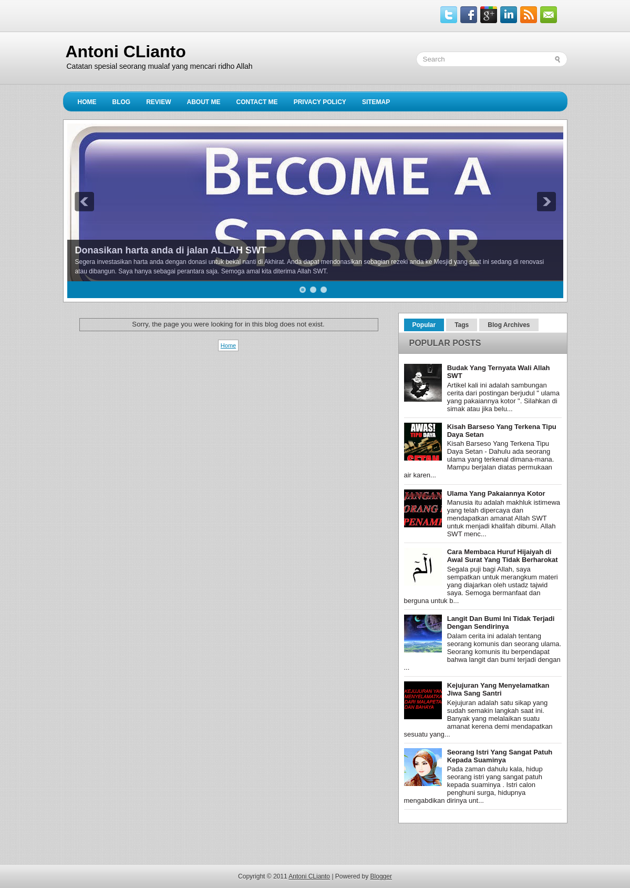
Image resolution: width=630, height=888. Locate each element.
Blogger (381, 876)
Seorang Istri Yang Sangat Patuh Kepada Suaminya (500, 756)
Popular (424, 325)
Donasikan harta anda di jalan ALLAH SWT (170, 250)
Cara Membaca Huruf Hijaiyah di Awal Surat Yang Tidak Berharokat (502, 556)
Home (87, 102)
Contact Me (257, 102)
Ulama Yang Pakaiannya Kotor (496, 493)
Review (158, 102)
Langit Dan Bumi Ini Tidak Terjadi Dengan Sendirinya (501, 622)
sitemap (376, 102)
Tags (462, 325)
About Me (204, 102)
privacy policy (320, 102)
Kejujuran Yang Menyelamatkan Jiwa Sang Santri (498, 689)
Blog (121, 102)
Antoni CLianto (126, 51)
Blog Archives (509, 325)
